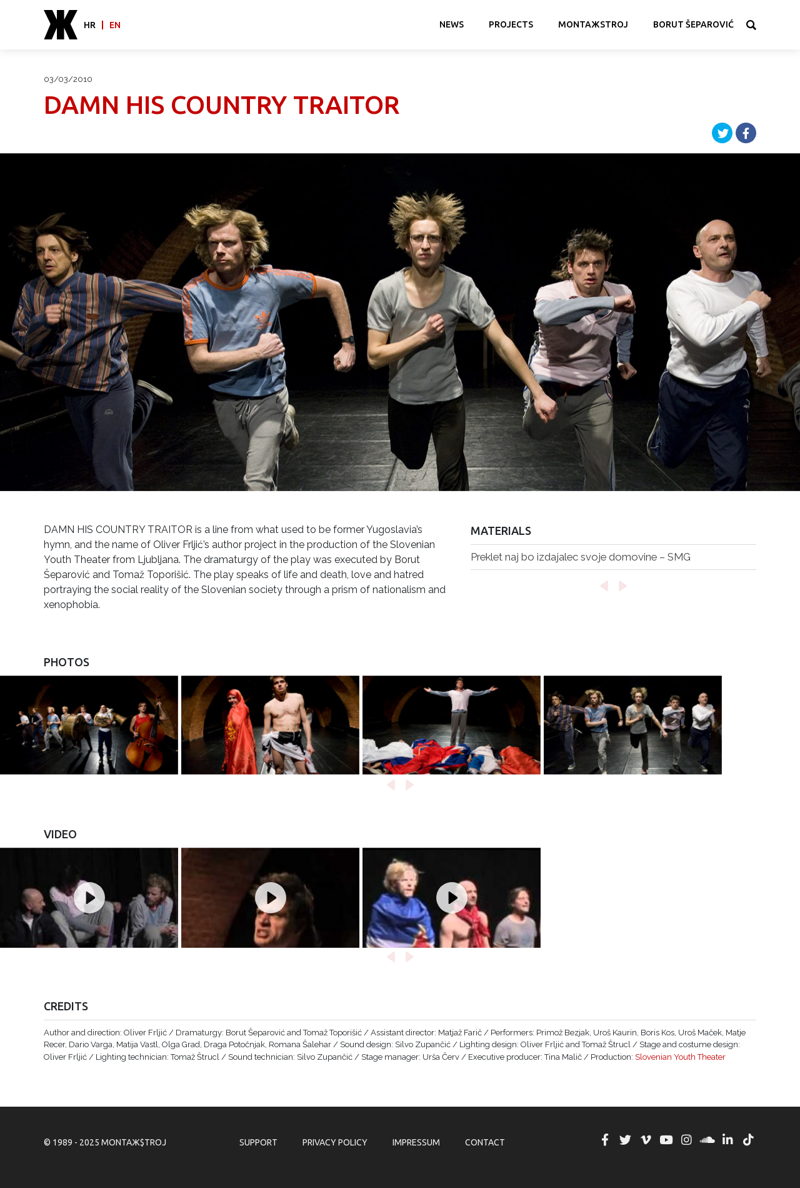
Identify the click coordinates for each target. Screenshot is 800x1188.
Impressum (416, 1142)
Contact (485, 1142)
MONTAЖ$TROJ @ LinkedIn (727, 1139)
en (115, 25)
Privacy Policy (335, 1142)
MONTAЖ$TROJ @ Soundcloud (707, 1139)
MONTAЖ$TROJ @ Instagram (687, 1139)
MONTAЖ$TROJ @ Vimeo (645, 1139)
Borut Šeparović (693, 24)
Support (258, 1142)
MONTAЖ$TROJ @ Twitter (625, 1139)
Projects (511, 24)
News (451, 24)
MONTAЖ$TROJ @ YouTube (666, 1139)
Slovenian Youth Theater (680, 1057)
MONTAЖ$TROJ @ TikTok (748, 1139)
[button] (603, 586)
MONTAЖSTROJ (593, 24)
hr (90, 25)
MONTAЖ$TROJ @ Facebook (605, 1139)
